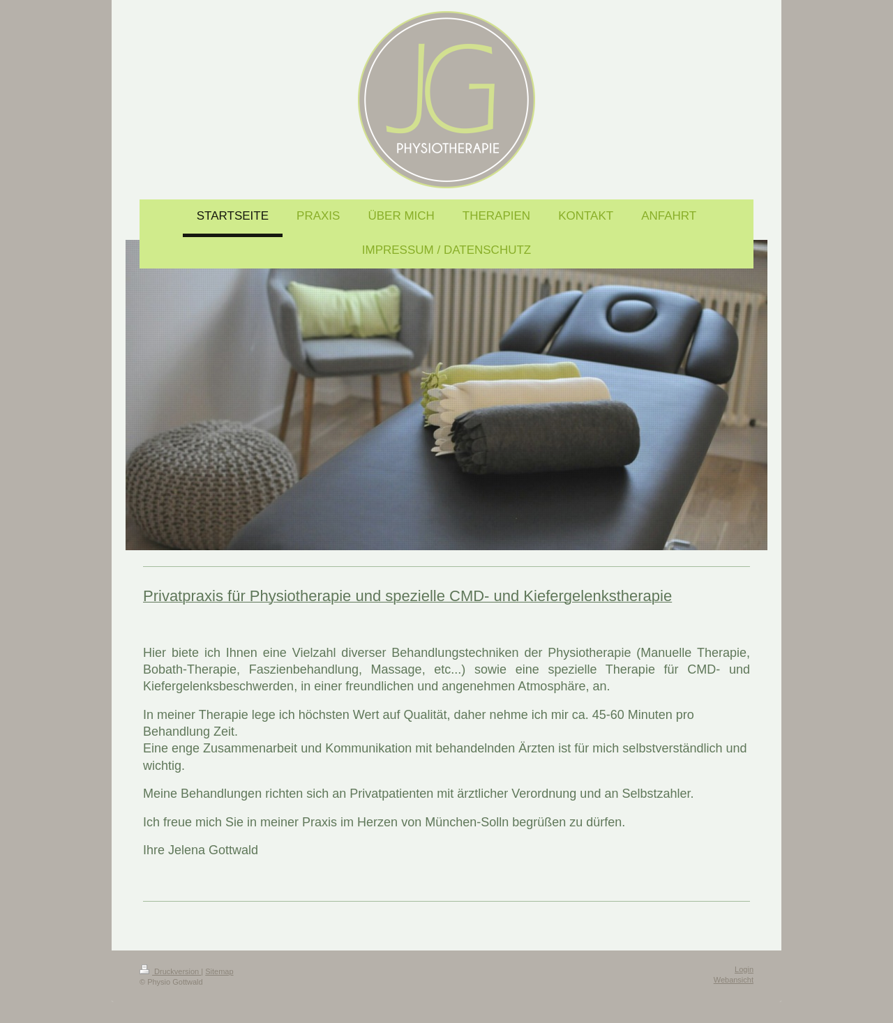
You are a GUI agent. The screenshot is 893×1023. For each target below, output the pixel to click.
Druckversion (170, 971)
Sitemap (219, 971)
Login (744, 969)
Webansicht (733, 980)
